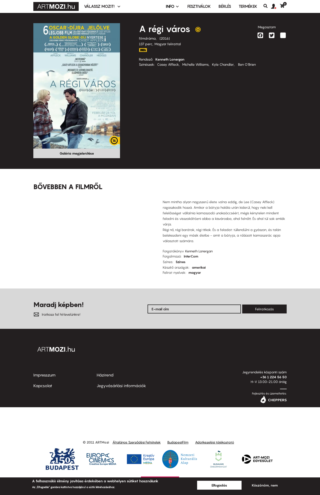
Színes (181, 262)
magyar (194, 272)
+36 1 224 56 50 (273, 377)
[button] (275, 6)
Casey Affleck (168, 64)
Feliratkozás (264, 309)
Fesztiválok (199, 6)
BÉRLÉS (224, 6)
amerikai (199, 267)
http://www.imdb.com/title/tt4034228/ (143, 50)
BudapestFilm (177, 442)
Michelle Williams (195, 64)
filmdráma (147, 38)
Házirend (105, 375)
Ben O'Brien (246, 64)
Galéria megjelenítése (77, 153)
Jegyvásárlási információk (121, 385)
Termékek (248, 6)
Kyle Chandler (223, 64)
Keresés (267, 6)
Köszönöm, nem (265, 485)
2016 (165, 38)
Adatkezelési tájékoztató (214, 442)
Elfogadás (219, 485)
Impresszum (44, 375)
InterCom (191, 256)
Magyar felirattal (167, 44)
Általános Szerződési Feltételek (136, 442)
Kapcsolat (42, 385)
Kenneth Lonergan (169, 59)
